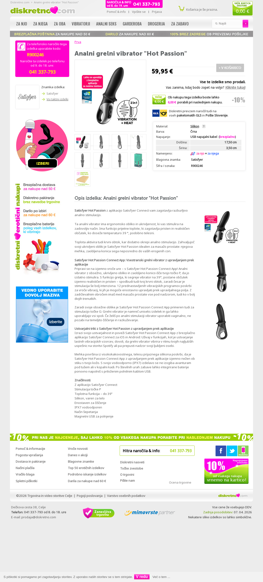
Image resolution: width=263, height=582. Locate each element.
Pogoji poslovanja (90, 496)
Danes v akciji (78, 455)
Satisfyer (52, 94)
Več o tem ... (161, 577)
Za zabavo (180, 24)
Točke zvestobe (131, 468)
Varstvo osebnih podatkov (126, 496)
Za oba (60, 24)
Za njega (40, 24)
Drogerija (156, 24)
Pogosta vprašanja (29, 455)
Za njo (21, 24)
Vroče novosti (78, 448)
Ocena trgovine (180, 482)
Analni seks (106, 24)
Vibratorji (81, 24)
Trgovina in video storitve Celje (49, 496)
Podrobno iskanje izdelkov (87, 474)
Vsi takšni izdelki (57, 99)
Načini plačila (25, 468)
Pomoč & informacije (30, 448)
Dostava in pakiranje (31, 461)
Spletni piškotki (26, 481)
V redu (142, 577)
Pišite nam (127, 480)
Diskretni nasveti (132, 462)
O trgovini (127, 474)
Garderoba (132, 24)
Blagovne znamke (81, 461)
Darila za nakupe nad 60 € (87, 481)
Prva (77, 42)
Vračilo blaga (25, 474)
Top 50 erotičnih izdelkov (86, 468)
